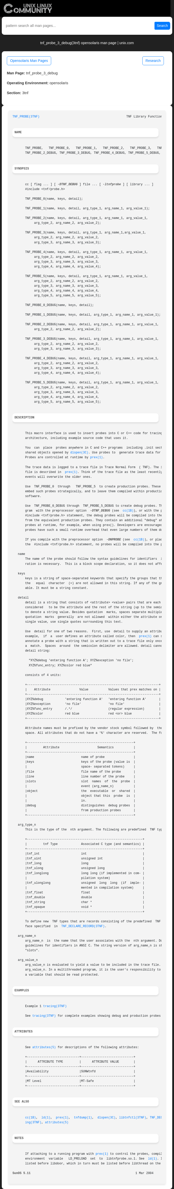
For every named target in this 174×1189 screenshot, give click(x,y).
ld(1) (45, 1117)
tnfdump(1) (83, 1117)
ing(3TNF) (33, 1122)
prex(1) (96, 457)
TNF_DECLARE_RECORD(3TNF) (83, 926)
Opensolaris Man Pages (29, 61)
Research (153, 61)
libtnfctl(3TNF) (132, 1117)
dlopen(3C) (79, 452)
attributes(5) (44, 1047)
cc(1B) (128, 511)
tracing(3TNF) (55, 1006)
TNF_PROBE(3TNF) (26, 116)
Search (162, 26)
